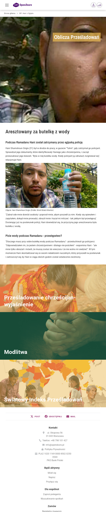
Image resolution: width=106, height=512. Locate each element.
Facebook (39, 502)
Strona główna (9, 13)
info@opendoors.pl (55, 380)
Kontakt (53, 363)
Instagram (57, 502)
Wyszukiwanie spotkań (52, 434)
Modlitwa (15, 287)
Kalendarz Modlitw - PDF (52, 463)
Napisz (52, 412)
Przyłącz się (52, 417)
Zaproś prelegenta (52, 429)
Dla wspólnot (52, 424)
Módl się (52, 408)
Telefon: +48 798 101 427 (54, 376)
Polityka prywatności (53, 494)
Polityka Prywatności (55, 384)
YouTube (66, 502)
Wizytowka (53, 488)
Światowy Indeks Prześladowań (43, 335)
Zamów (52, 441)
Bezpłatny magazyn (52, 446)
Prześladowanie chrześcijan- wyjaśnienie (40, 236)
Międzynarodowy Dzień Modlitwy (52, 468)
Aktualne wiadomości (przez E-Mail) (52, 451)
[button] (35, 352)
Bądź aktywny (52, 403)
